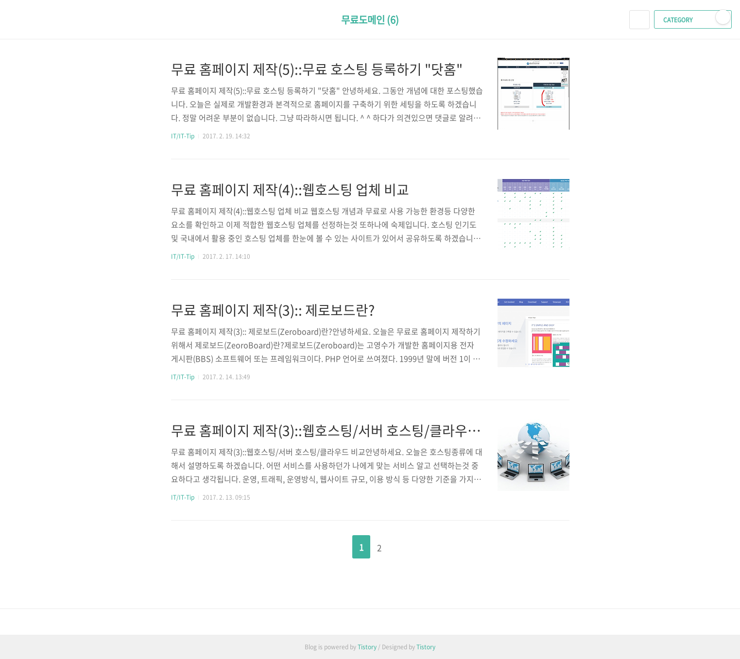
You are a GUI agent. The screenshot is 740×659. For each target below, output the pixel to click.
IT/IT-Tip (182, 136)
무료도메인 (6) (370, 20)
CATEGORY (693, 20)
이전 (337, 544)
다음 (404, 544)
